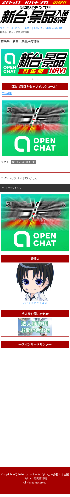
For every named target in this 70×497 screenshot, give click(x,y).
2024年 (7, 93)
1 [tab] (32, 79)
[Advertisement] (35, 405)
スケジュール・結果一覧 (23, 162)
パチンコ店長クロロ (35, 302)
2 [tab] (38, 79)
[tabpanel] (35, 62)
